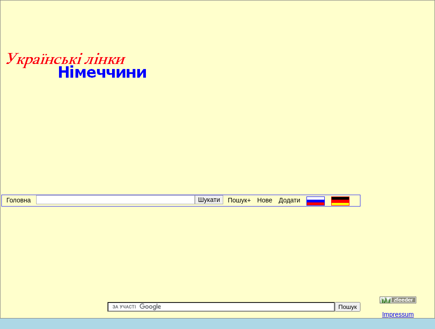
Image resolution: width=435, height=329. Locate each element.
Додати (289, 200)
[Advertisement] (256, 66)
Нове (264, 200)
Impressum (398, 314)
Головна (20, 200)
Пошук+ (239, 200)
